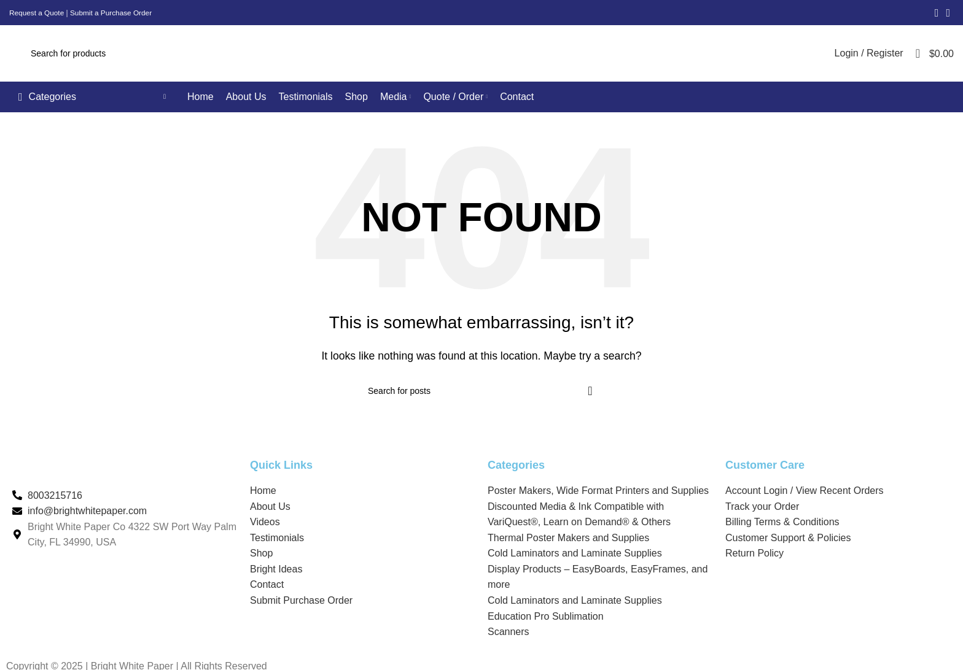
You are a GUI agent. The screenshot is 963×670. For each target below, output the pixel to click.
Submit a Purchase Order (112, 13)
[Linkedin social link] (948, 13)
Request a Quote (37, 13)
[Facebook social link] (937, 13)
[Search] (421, 58)
